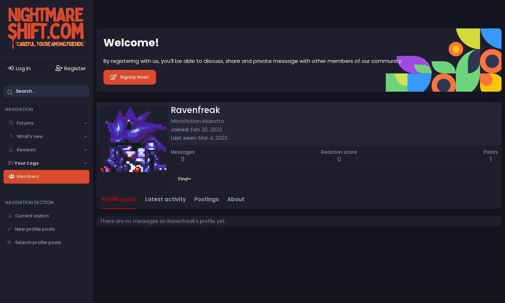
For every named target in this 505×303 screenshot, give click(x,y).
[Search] (46, 91)
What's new (30, 136)
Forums (25, 123)
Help (276, 251)
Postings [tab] (206, 199)
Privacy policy (250, 251)
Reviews (26, 149)
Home (294, 251)
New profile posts (35, 229)
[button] (85, 123)
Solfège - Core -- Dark (126, 251)
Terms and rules (210, 251)
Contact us (174, 251)
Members (28, 176)
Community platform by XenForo (441, 250)
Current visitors (32, 215)
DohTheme (490, 256)
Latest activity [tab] (165, 199)
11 (182, 159)
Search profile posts (38, 242)
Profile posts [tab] (119, 199)
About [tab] (235, 199)
